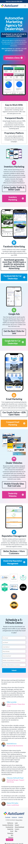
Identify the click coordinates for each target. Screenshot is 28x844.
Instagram (14, 817)
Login (16, 823)
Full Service (10, 823)
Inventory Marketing (7, 825)
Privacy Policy (19, 820)
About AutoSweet (19, 827)
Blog (16, 831)
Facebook (7, 817)
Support (17, 825)
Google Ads (10, 829)
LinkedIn (20, 817)
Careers (17, 829)
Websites (10, 837)
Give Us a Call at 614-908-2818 (14, 1)
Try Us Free (9, 839)
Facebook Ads (9, 827)
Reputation (10, 833)
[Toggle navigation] (25, 5)
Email (11, 831)
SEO (12, 835)
